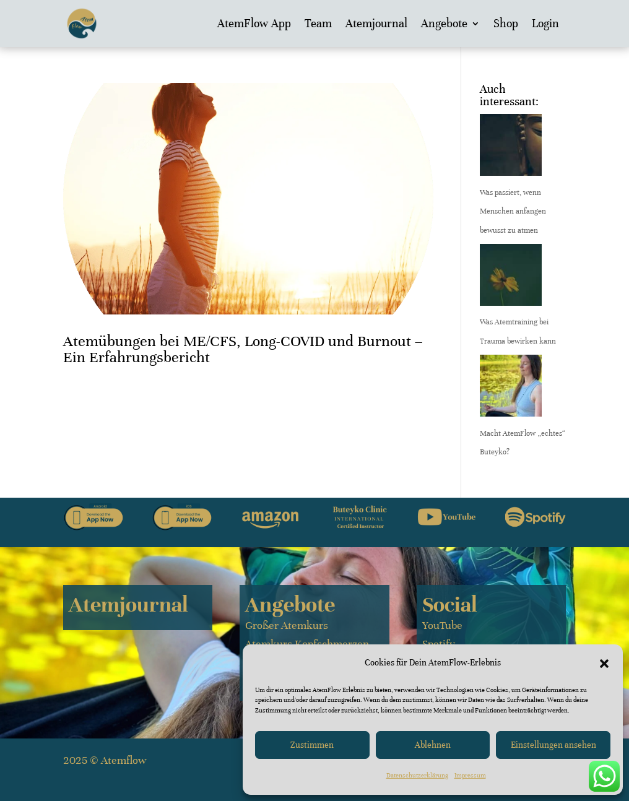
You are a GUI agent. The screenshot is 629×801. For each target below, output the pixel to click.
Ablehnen (433, 745)
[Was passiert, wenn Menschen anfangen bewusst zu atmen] (511, 148)
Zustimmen (312, 745)
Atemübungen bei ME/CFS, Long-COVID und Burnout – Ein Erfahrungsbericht (242, 349)
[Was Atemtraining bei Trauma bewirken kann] (511, 278)
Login (545, 23)
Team (318, 23)
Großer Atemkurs (286, 625)
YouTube (442, 625)
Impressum (470, 775)
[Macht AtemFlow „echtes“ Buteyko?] (511, 389)
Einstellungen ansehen (553, 745)
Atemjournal (376, 23)
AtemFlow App (254, 23)
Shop (505, 23)
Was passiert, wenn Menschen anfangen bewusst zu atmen (513, 211)
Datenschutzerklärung (417, 775)
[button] (604, 663)
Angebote (444, 23)
